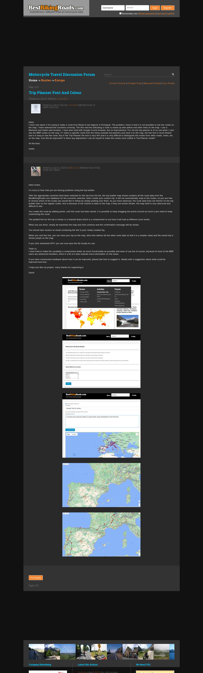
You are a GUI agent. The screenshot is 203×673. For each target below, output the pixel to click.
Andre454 (61, 98)
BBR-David (74, 167)
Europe (60, 80)
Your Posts (168, 83)
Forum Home (117, 83)
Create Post (135, 83)
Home (33, 80)
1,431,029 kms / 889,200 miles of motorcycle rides (56, 12)
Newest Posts (152, 83)
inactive (166, 13)
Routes (46, 80)
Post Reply (35, 577)
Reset (147, 13)
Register (167, 7)
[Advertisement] (101, 39)
